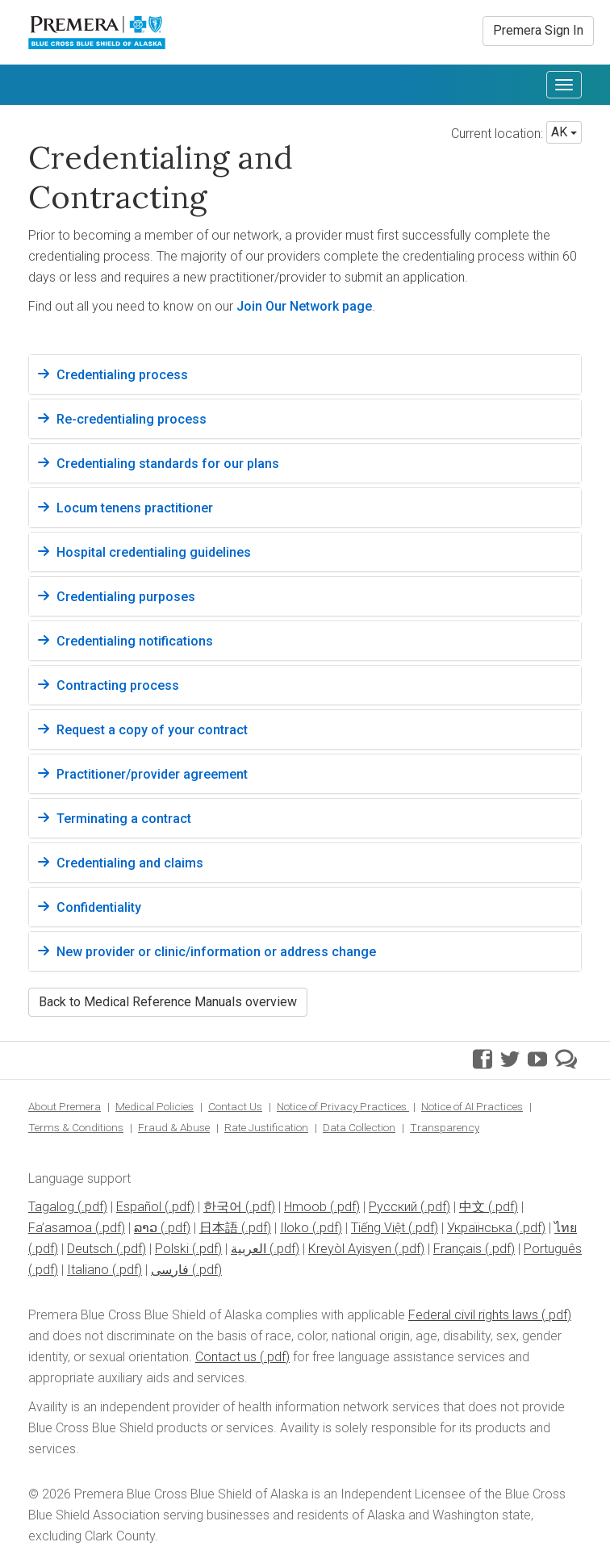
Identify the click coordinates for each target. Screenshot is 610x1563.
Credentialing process (122, 374)
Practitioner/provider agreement (152, 774)
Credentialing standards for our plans (167, 463)
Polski (172, 1248)
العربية (248, 1248)
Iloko (294, 1227)
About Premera (64, 1106)
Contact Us (235, 1106)
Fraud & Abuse (174, 1127)
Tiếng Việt (378, 1227)
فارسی (170, 1269)
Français (457, 1248)
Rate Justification (266, 1127)
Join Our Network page (304, 306)
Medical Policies (154, 1106)
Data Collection (359, 1127)
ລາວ (145, 1227)
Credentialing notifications (134, 641)
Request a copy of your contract (152, 730)
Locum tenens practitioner (134, 508)
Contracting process (117, 685)
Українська (479, 1227)
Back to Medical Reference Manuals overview (168, 1001)
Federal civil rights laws (473, 1315)
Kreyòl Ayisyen (349, 1248)
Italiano (88, 1269)
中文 (472, 1206)
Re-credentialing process (131, 419)
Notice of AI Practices (472, 1106)
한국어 (222, 1206)
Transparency (444, 1127)
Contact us (226, 1356)
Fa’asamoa (60, 1227)
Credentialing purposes (125, 596)
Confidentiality (98, 907)
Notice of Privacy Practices (343, 1106)
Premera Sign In (538, 30)
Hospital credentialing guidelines (153, 552)
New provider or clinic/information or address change (216, 951)
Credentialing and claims (129, 863)
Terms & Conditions (75, 1127)
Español (138, 1206)
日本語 (218, 1227)
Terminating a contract (123, 818)
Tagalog (51, 1206)
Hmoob (305, 1206)
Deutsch (90, 1248)
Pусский (393, 1206)
